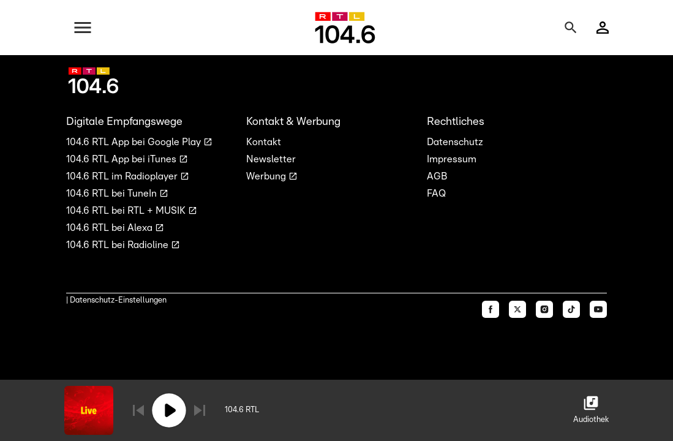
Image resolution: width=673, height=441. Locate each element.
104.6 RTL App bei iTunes (122, 159)
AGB (437, 176)
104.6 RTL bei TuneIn (112, 193)
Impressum (451, 159)
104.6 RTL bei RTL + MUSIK (127, 211)
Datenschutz (455, 142)
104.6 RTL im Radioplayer (123, 176)
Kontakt (263, 142)
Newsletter (271, 159)
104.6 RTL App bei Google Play (134, 142)
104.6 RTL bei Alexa (110, 228)
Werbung (267, 176)
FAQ (436, 193)
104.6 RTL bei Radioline (118, 245)
